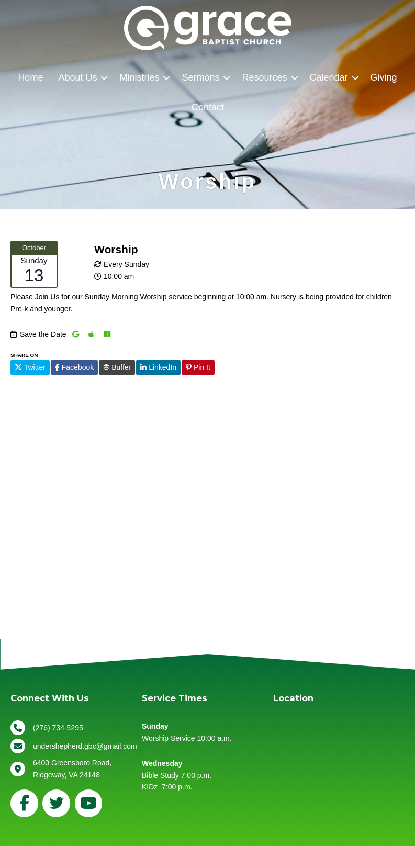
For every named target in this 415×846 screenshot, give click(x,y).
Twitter (30, 367)
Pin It (198, 367)
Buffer (117, 367)
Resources (264, 77)
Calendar (329, 77)
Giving (384, 77)
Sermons (200, 77)
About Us (77, 77)
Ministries (139, 77)
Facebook (74, 367)
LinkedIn (158, 367)
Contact (208, 107)
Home (30, 77)
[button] (104, 78)
